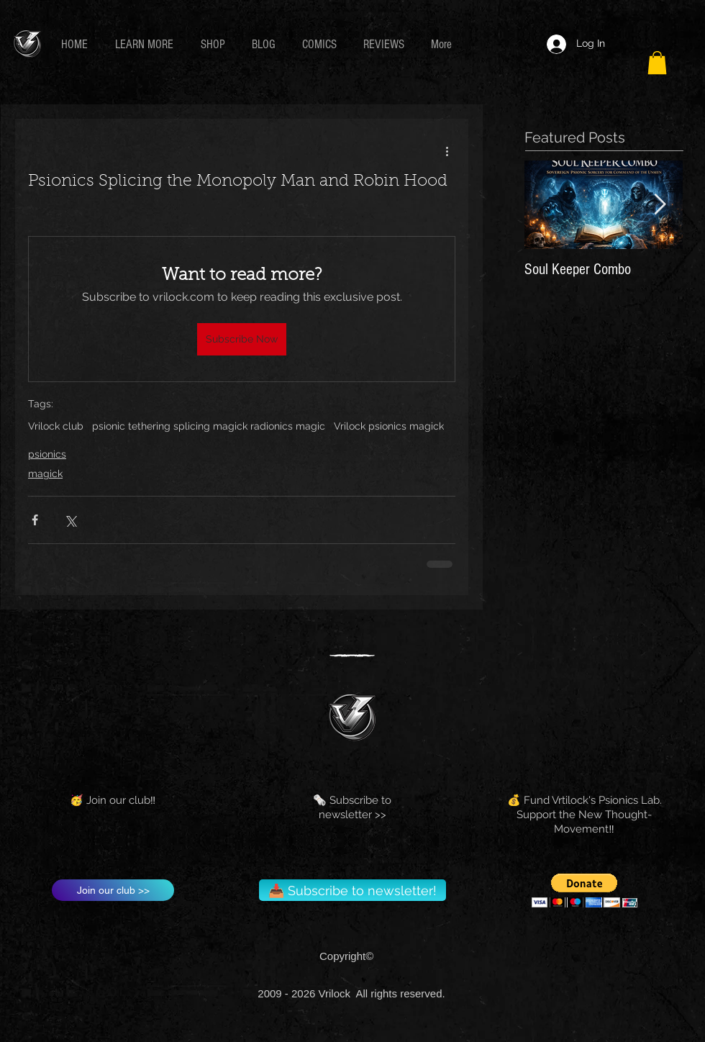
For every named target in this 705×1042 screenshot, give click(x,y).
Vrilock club (55, 426)
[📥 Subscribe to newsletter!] (352, 890)
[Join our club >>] (113, 890)
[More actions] (446, 150)
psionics (47, 454)
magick (45, 473)
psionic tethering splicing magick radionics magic (208, 426)
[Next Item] (659, 205)
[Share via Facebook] (35, 520)
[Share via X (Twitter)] (70, 520)
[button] (147, 44)
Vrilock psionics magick (389, 426)
